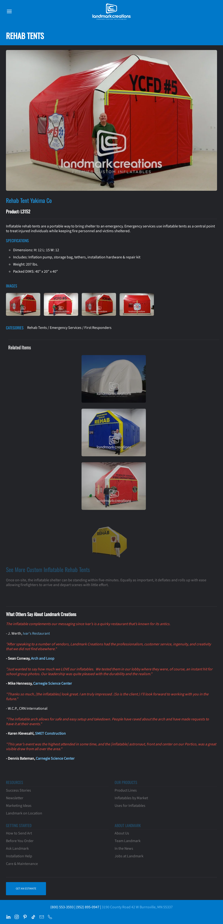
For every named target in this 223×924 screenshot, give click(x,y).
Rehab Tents (37, 327)
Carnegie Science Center (52, 683)
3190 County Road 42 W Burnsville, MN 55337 (137, 907)
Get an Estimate (26, 889)
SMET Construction (50, 733)
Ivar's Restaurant (36, 633)
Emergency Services (65, 327)
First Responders (98, 327)
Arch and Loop (42, 658)
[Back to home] (111, 11)
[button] (9, 11)
